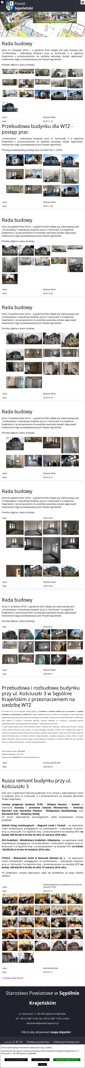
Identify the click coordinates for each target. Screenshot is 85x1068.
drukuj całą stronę (13, 978)
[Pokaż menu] (83, 2)
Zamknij (42, 1064)
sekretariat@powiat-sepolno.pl (42, 1023)
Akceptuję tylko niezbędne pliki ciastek (67, 1059)
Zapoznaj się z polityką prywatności (16, 1059)
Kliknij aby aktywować (46, 1032)
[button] (10, 73)
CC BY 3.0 (17, 1042)
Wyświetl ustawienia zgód (40, 1059)
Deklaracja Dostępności (66, 1042)
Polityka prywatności (38, 1042)
